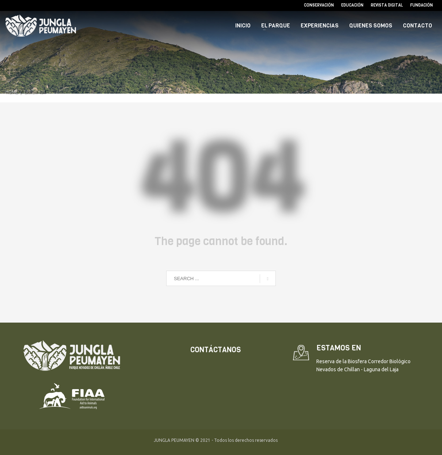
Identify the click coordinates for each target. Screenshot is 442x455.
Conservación (319, 5)
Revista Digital (387, 5)
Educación (352, 5)
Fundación (421, 5)
